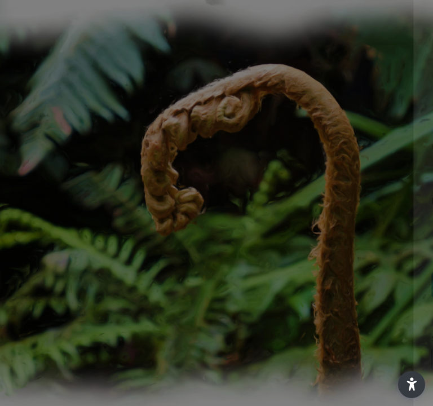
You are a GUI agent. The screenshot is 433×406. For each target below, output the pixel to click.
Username (233, 147)
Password (233, 201)
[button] (411, 384)
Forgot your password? (375, 252)
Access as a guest (314, 358)
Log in (314, 284)
